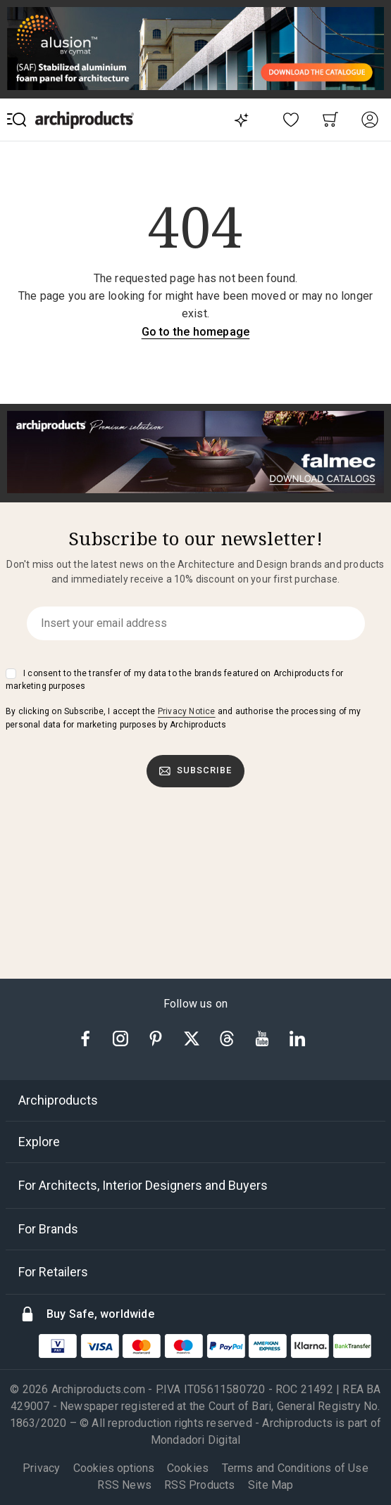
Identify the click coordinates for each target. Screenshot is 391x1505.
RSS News (124, 1485)
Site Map (271, 1485)
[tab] (195, 1100)
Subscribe (195, 770)
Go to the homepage (196, 331)
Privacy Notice (187, 711)
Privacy (41, 1468)
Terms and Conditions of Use (295, 1468)
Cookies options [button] (113, 1468)
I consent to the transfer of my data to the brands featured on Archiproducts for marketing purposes (174, 679)
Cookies (188, 1468)
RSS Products (199, 1485)
